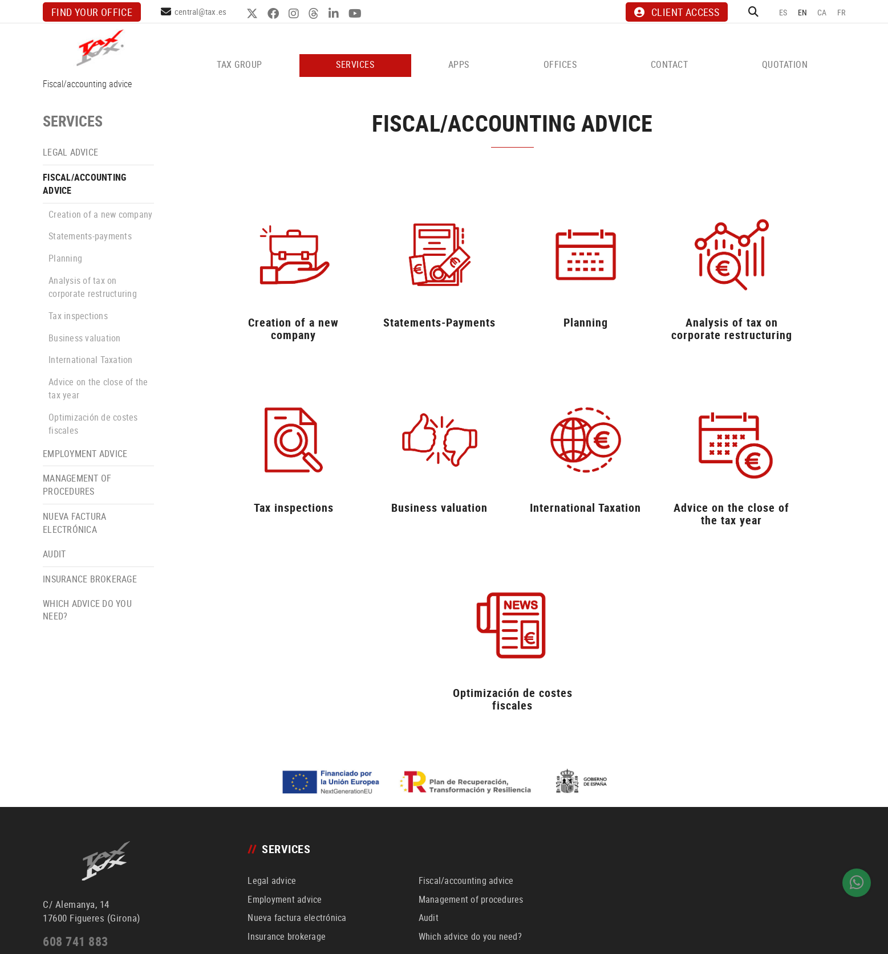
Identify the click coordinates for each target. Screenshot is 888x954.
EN (803, 12)
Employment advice (85, 453)
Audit (54, 554)
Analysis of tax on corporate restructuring (92, 287)
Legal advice (70, 152)
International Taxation (90, 359)
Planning (65, 258)
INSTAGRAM (295, 13)
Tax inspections (78, 315)
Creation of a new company (100, 214)
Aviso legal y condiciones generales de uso (102, 933)
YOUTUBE (357, 13)
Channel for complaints (230, 947)
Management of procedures (77, 485)
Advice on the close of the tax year (98, 388)
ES (783, 12)
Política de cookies (69, 947)
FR (841, 12)
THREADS (315, 13)
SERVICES (73, 121)
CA (822, 12)
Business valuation (84, 338)
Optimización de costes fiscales (93, 424)
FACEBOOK (275, 13)
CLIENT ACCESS (676, 12)
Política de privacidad (202, 933)
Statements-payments (90, 236)
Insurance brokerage (90, 579)
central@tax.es (201, 11)
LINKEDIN (335, 13)
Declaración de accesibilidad (146, 947)
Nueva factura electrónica (74, 523)
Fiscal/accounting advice (84, 184)
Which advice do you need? (87, 610)
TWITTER (254, 13)
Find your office (91, 12)
